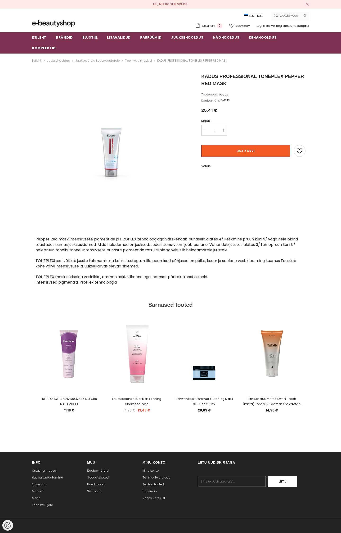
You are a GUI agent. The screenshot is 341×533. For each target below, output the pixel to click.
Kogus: (206, 121)
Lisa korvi (246, 151)
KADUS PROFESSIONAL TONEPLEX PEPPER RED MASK (192, 61)
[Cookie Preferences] (7, 525)
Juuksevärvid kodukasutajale (97, 61)
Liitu (282, 481)
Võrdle (206, 166)
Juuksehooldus (58, 61)
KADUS (225, 100)
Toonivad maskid (138, 61)
